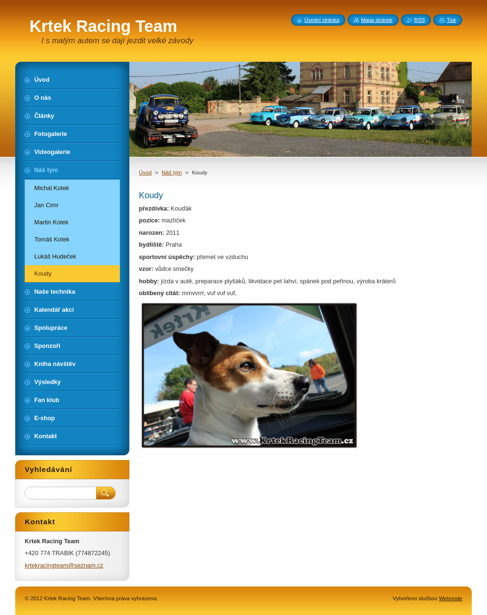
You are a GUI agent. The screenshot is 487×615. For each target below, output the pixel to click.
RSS (419, 20)
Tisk (451, 20)
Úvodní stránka (321, 20)
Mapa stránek (376, 20)
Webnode (450, 598)
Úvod (145, 172)
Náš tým (172, 172)
